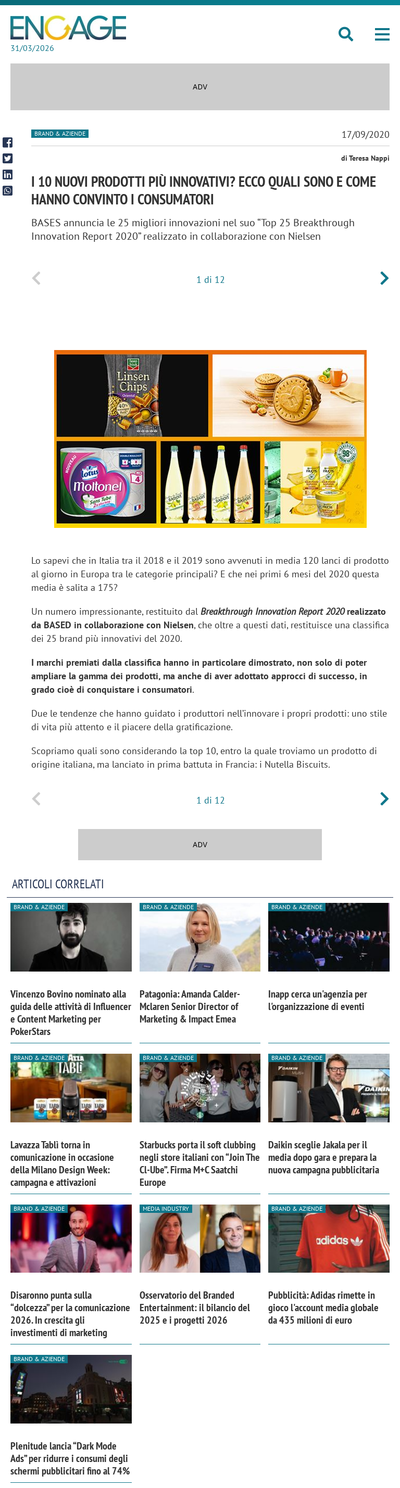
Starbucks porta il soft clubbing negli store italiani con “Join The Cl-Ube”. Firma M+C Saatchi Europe (200, 1163)
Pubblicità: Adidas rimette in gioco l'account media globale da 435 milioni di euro (323, 1307)
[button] (382, 34)
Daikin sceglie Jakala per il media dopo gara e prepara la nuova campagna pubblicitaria (323, 1157)
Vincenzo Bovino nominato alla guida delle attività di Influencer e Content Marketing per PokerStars (70, 1013)
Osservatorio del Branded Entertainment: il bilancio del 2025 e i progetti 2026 (195, 1307)
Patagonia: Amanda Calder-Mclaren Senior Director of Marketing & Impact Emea (190, 1006)
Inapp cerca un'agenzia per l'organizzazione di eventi (317, 1000)
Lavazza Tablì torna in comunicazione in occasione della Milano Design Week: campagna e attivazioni (62, 1163)
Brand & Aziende (59, 133)
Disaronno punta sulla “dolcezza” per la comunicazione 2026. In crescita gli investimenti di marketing (70, 1314)
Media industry (166, 1208)
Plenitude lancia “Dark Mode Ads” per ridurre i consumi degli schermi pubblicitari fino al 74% (70, 1458)
